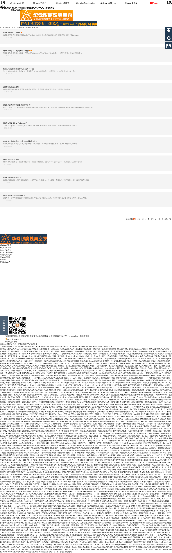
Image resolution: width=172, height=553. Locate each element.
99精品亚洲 (113, 482)
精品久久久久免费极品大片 (159, 489)
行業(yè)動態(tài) (32, 27)
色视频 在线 (12, 458)
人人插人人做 (73, 462)
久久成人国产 (110, 426)
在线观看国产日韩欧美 (91, 484)
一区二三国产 (42, 528)
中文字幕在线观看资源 (48, 366)
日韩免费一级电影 (102, 375)
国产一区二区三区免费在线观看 (66, 448)
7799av (143, 455)
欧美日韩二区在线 (45, 491)
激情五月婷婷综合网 (85, 474)
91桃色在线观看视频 (121, 532)
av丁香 (79, 363)
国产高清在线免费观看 (122, 547)
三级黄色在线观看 (102, 445)
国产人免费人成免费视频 (21, 378)
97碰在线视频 (161, 547)
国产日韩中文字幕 (53, 525)
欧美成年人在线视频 (130, 513)
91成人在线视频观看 (89, 431)
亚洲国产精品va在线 (27, 373)
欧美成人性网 (17, 491)
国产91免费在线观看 (108, 356)
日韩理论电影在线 (82, 472)
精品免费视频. (51, 429)
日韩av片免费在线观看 (48, 453)
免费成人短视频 (39, 462)
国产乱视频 (115, 402)
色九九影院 (72, 445)
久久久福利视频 (117, 433)
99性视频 (79, 395)
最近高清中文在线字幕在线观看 (50, 516)
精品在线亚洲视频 (85, 368)
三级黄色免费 (135, 385)
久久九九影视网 (29, 482)
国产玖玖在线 (37, 472)
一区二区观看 (116, 528)
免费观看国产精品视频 (136, 535)
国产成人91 (60, 361)
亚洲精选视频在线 (131, 460)
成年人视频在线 (146, 414)
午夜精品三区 (17, 532)
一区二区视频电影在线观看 (12, 419)
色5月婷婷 (96, 349)
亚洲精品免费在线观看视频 (132, 404)
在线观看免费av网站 (108, 520)
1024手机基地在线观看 (75, 528)
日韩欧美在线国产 (130, 501)
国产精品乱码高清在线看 (87, 508)
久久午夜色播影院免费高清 (73, 407)
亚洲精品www (64, 460)
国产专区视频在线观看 (23, 438)
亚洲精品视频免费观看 (43, 368)
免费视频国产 (109, 458)
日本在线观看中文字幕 (163, 496)
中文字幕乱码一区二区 (24, 511)
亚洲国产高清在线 (60, 462)
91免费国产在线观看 (66, 540)
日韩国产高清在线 (6, 499)
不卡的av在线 (35, 530)
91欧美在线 (4, 404)
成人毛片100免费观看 (131, 445)
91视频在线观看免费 (104, 525)
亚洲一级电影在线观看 (159, 351)
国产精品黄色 (143, 421)
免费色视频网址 (102, 549)
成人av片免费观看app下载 (69, 450)
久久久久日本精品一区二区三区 (115, 400)
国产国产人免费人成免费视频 (35, 371)
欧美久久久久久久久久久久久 (33, 487)
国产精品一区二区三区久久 (47, 436)
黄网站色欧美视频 (85, 489)
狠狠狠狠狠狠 (73, 508)
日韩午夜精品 (32, 448)
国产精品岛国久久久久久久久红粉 (38, 351)
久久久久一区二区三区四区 (60, 383)
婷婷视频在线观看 (72, 511)
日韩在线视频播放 (30, 445)
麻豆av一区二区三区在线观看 (33, 414)
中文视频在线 (109, 530)
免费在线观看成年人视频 (130, 368)
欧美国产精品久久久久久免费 (110, 484)
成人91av (165, 443)
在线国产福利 (58, 479)
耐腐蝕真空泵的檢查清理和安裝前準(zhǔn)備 (18, 69)
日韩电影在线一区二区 (163, 472)
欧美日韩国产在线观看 (19, 528)
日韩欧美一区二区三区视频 (136, 542)
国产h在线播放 (166, 523)
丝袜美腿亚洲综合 (164, 361)
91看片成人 (134, 508)
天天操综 (74, 424)
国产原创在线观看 (45, 385)
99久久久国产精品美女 (31, 453)
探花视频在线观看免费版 (160, 484)
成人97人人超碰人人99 (118, 429)
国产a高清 (62, 528)
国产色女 (135, 530)
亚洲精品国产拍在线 (118, 395)
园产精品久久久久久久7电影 (161, 537)
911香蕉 (41, 552)
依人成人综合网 (45, 544)
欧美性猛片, (112, 388)
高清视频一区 (108, 361)
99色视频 (130, 395)
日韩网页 (11, 438)
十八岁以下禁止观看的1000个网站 (48, 496)
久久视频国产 (120, 359)
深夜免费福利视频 (134, 537)
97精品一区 (48, 532)
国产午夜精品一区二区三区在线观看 (27, 523)
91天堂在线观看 (32, 552)
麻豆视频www (19, 499)
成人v (139, 491)
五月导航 (117, 491)
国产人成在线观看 (153, 523)
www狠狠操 (24, 424)
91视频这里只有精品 (7, 511)
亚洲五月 (113, 472)
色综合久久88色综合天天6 (99, 479)
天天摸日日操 (141, 371)
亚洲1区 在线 (48, 395)
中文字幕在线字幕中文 (91, 395)
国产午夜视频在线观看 (107, 380)
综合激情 (107, 518)
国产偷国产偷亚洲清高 (59, 433)
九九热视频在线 (6, 518)
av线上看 (44, 523)
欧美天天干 (24, 450)
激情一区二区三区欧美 (114, 397)
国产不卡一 (132, 441)
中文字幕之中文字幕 (85, 547)
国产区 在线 (106, 528)
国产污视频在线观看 (49, 356)
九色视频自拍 (13, 412)
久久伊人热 (85, 499)
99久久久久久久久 (33, 366)
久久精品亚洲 (48, 431)
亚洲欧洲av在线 (162, 532)
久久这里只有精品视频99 (52, 472)
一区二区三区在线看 (57, 443)
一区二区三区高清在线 (43, 479)
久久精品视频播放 (76, 419)
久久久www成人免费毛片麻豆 (101, 496)
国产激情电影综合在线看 (48, 426)
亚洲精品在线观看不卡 (104, 513)
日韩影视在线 (150, 359)
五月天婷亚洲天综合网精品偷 (28, 349)
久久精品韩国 (137, 363)
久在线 (28, 472)
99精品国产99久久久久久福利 (160, 349)
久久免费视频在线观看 (17, 409)
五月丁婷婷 (16, 368)
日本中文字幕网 (47, 363)
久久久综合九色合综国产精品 (148, 503)
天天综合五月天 (125, 383)
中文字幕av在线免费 (119, 409)
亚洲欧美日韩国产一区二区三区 (54, 388)
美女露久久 (159, 474)
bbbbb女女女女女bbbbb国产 (31, 356)
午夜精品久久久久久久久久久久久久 (53, 397)
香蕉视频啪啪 (77, 412)
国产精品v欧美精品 (56, 407)
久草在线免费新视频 (13, 436)
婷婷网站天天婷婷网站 (95, 518)
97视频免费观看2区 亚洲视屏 (77, 397)
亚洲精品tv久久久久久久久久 (27, 385)
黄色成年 (139, 487)
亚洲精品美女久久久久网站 (10, 503)
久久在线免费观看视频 (46, 448)
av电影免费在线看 (28, 479)
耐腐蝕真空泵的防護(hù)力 (12, 177)
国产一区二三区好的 (103, 433)
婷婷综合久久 (135, 356)
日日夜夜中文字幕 (95, 443)
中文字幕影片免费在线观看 (131, 467)
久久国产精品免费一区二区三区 (138, 429)
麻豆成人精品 (158, 431)
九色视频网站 (45, 511)
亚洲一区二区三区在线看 (79, 383)
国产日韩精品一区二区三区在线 (91, 530)
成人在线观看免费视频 (58, 375)
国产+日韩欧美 (165, 450)
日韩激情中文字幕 (161, 395)
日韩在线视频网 (133, 409)
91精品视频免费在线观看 (69, 477)
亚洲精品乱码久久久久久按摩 (91, 491)
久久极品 (144, 467)
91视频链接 (142, 412)
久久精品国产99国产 (117, 506)
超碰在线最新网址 (119, 525)
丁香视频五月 (91, 458)
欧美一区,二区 (132, 412)
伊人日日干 (149, 535)
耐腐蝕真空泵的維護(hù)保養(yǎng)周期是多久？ (20, 141)
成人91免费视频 (161, 359)
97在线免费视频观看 (28, 436)
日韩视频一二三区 (70, 547)
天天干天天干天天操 (35, 404)
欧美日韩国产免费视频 (127, 511)
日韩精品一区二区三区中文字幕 (33, 477)
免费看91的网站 (66, 351)
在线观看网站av (35, 424)
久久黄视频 (130, 499)
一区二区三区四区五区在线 (152, 443)
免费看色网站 (17, 445)
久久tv (27, 544)
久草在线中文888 (87, 537)
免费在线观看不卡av (11, 373)
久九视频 (136, 414)
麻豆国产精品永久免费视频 (51, 508)
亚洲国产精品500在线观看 (108, 487)
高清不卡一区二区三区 (103, 414)
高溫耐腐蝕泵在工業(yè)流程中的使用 (16, 51)
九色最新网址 (102, 417)
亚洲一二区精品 (80, 518)
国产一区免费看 (146, 431)
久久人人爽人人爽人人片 (160, 499)
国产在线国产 (40, 501)
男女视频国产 (62, 445)
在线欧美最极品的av (107, 421)
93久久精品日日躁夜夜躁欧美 (126, 421)
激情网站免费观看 (138, 390)
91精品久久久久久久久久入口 (21, 462)
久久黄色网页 (55, 450)
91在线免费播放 (123, 356)
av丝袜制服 (99, 366)
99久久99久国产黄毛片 (148, 445)
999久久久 (128, 549)
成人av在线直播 (160, 438)
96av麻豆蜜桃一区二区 (65, 429)
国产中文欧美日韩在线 (97, 397)
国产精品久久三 (43, 409)
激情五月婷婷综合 (19, 542)
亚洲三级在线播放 (151, 402)
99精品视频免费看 (137, 402)
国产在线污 (95, 501)
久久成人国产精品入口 (107, 371)
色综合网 (100, 458)
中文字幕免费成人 (137, 547)
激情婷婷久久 (154, 462)
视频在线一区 (93, 487)
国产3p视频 (149, 441)
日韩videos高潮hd (37, 375)
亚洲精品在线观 (49, 361)
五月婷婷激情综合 (143, 351)
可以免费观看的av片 (125, 482)
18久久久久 (26, 547)
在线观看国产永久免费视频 (106, 455)
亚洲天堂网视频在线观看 (148, 508)
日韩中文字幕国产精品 (127, 487)
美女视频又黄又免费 (127, 453)
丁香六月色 (29, 499)
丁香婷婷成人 (74, 542)
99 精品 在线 (144, 407)
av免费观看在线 (164, 508)
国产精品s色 (87, 373)
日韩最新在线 (71, 501)
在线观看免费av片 (63, 499)
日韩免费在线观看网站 (122, 361)
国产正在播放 (116, 462)
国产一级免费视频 (60, 431)
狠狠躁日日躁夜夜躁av (125, 540)
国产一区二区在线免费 (8, 385)
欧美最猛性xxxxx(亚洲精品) (92, 361)
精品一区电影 (75, 491)
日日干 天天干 (73, 378)
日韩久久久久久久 (22, 530)
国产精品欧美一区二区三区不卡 (79, 441)
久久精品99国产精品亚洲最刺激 (155, 380)
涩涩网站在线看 (88, 445)
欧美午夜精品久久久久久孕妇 (53, 467)
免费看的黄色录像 (68, 472)
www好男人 (167, 491)
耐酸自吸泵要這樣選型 (11, 87)
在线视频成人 (82, 359)
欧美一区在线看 (89, 363)
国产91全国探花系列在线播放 (41, 547)
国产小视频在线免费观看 (9, 484)
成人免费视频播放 (53, 371)
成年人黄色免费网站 (92, 390)
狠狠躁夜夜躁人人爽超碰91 (138, 349)
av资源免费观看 (34, 540)
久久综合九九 (120, 542)
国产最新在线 (138, 549)
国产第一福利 (35, 450)
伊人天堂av (101, 392)
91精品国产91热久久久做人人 (113, 373)
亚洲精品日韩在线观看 (30, 400)
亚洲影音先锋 (60, 494)
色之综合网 (32, 528)
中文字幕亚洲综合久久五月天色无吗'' (135, 462)
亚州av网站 (161, 513)
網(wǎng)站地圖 (11, 342)
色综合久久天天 (157, 429)
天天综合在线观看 (161, 356)
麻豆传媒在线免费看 (55, 523)
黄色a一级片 (104, 506)
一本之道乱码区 (110, 419)
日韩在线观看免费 (116, 477)
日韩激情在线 (31, 409)
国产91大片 (4, 390)
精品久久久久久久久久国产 (146, 470)
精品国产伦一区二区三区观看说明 (106, 537)
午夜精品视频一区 (95, 436)
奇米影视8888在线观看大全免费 (14, 552)
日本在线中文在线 (89, 513)
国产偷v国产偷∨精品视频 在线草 (119, 363)
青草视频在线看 (94, 448)
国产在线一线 (27, 549)
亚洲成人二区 (53, 528)
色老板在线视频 (65, 552)
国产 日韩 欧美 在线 (163, 419)
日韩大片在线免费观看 (102, 474)
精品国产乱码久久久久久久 (87, 544)
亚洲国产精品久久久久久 (148, 513)
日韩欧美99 (66, 424)
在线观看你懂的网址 (105, 431)
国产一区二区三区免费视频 (134, 378)
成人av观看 (36, 438)
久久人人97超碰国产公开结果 (106, 450)
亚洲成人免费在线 (122, 385)
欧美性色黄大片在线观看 (135, 359)
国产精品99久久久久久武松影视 (106, 407)
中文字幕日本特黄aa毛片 (31, 397)
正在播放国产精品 (44, 445)
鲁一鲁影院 (148, 482)
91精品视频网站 (133, 400)
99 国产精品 (128, 433)
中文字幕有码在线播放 (138, 532)
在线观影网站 (106, 378)
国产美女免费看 (124, 508)
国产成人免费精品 (81, 540)
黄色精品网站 (91, 453)
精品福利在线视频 (59, 532)
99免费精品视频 (6, 414)
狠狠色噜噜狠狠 (63, 453)
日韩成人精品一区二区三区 (51, 438)
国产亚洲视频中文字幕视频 (114, 460)
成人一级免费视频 (151, 436)
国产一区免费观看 (69, 455)
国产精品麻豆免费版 (59, 417)
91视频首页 (20, 494)
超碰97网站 (69, 518)
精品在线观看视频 (116, 448)
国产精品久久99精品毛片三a (16, 448)
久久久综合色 (57, 544)
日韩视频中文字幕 (56, 506)
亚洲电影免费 (35, 455)
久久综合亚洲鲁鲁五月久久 (105, 385)
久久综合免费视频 (109, 540)
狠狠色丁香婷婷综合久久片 (30, 518)
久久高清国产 (140, 417)
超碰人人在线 (59, 395)
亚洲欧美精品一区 (14, 354)
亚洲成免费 (110, 438)
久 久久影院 (124, 443)
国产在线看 (48, 474)
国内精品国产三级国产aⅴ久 (100, 472)
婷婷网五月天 (80, 458)
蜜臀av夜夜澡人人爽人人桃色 (74, 523)
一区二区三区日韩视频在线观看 (72, 390)
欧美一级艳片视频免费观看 (97, 388)
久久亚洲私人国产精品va (91, 467)
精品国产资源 (98, 424)
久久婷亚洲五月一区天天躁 (25, 467)
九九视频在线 (63, 542)
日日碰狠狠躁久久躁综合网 (107, 494)
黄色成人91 (36, 508)
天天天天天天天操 (129, 470)
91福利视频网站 (154, 494)
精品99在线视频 (129, 489)
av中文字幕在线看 (27, 503)
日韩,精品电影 (82, 487)
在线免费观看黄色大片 (123, 530)
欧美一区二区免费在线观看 (114, 366)
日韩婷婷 (156, 414)
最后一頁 (167, 219)
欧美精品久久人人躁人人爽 (159, 458)
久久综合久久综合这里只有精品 (111, 501)
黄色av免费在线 (120, 516)
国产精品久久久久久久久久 (103, 535)
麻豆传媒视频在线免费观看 (126, 371)
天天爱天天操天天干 (60, 441)
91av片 (31, 525)
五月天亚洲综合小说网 (126, 388)
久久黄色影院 (106, 395)
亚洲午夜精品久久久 (139, 494)
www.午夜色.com (137, 397)
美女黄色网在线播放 (104, 412)
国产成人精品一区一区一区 (48, 537)
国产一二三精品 (123, 392)
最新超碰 (68, 412)
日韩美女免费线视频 (108, 503)
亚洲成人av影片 (148, 474)
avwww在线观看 (135, 443)
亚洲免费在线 (49, 494)
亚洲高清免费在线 (138, 472)
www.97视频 (159, 397)
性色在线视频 (5, 380)
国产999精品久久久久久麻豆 (55, 487)
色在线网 (89, 523)
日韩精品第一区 (153, 511)
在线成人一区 (95, 351)
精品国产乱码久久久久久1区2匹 (141, 520)
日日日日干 (63, 537)
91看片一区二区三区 (99, 441)
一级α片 (62, 392)
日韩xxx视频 (126, 484)
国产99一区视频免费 (39, 402)
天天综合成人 (47, 424)
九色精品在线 (147, 404)
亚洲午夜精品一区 (31, 535)
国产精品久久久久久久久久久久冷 (70, 356)
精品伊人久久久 (164, 402)
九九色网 (147, 484)
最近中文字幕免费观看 (84, 349)
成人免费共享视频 (69, 544)
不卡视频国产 (71, 494)
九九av (121, 407)
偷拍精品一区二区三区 (66, 366)
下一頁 (150, 219)
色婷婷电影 (16, 477)
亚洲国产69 (26, 354)
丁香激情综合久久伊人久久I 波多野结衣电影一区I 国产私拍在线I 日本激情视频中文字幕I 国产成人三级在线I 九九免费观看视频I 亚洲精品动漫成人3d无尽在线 (56, 346)
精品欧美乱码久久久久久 (18, 404)
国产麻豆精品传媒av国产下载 (13, 433)
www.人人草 (151, 532)
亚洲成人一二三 (74, 537)
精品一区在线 (84, 378)
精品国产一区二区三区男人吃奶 (11, 474)
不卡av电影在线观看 (151, 378)
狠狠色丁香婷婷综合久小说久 (78, 417)
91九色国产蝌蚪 (106, 349)
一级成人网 (34, 465)
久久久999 (91, 433)
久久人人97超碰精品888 (156, 371)
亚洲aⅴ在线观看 (12, 443)
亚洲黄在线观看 (95, 383)
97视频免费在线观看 (104, 409)
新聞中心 (20, 27)
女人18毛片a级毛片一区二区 (10, 388)
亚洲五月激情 (50, 380)
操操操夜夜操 (98, 368)
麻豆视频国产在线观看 (111, 443)
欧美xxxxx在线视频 (160, 460)
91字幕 (47, 375)
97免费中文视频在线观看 (20, 465)
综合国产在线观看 (144, 465)
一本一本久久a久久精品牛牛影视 (131, 544)
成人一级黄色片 (24, 460)
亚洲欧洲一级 (157, 453)
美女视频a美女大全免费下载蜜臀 (59, 520)
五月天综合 (148, 549)
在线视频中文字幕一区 (131, 479)
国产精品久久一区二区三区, (161, 383)
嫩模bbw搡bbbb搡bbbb (106, 542)
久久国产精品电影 (35, 431)
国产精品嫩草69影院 (113, 404)
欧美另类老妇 (82, 455)
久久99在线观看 (76, 354)
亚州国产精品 (162, 375)
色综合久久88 (44, 400)
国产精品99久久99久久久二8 (41, 417)
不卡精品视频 (89, 402)
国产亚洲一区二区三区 (11, 508)
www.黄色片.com (28, 392)
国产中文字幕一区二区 (48, 470)
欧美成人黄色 (11, 513)
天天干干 (114, 544)
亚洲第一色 (118, 513)
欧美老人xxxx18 (121, 458)
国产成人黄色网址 (116, 479)
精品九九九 (157, 426)
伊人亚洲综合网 (81, 465)
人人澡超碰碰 (85, 496)
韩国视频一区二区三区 (75, 409)
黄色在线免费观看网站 (39, 460)
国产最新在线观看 (14, 402)
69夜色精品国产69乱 (120, 349)
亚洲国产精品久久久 (102, 402)
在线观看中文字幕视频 (157, 421)
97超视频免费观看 (45, 441)
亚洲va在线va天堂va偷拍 (151, 525)
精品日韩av (49, 462)
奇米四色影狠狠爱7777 (26, 443)
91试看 (22, 351)
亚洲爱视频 (75, 525)
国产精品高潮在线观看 (73, 361)
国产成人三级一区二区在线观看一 (150, 477)
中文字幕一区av (6, 421)
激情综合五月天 (142, 448)
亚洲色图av (8, 506)
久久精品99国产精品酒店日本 (32, 388)
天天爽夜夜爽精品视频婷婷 (103, 547)
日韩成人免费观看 (102, 477)
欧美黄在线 (83, 477)
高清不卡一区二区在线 (110, 383)
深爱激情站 (55, 477)
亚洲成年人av (41, 520)
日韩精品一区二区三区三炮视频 (128, 419)
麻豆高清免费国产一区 (136, 436)
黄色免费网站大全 (53, 484)
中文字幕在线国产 (119, 354)
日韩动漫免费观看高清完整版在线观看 (84, 380)
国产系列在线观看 (14, 397)
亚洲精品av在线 (6, 368)
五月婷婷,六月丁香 (100, 489)
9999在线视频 (54, 530)
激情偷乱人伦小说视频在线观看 (88, 506)
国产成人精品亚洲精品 (86, 375)
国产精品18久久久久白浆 (82, 404)
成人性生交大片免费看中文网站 (23, 421)
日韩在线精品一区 (17, 371)
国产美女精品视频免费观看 (19, 455)
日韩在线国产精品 (159, 549)
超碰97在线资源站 (127, 417)
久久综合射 (146, 537)
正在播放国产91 (51, 414)
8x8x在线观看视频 (162, 528)
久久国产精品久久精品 (60, 368)
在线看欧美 (115, 518)
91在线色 (94, 499)
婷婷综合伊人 (17, 482)
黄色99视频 (156, 506)
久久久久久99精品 (147, 479)
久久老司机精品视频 (151, 450)
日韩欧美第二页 (130, 448)
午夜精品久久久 (53, 503)
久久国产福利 (125, 402)
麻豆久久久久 (16, 547)
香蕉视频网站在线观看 (162, 385)
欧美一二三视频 (40, 525)
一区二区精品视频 (42, 443)
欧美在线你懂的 (115, 375)
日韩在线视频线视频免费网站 (102, 532)
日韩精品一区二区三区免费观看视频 (61, 402)
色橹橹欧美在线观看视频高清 (159, 501)
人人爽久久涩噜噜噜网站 (89, 542)
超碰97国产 (166, 426)
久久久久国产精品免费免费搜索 (55, 378)
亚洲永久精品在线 (95, 540)
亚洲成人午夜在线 (146, 368)
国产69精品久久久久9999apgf (94, 438)
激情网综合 (39, 361)
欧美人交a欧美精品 (125, 494)
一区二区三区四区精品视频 (48, 535)
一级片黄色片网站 (30, 407)
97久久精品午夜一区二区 (148, 361)
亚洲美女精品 (73, 433)
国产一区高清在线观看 (146, 496)
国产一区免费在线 (76, 460)
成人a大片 (11, 359)
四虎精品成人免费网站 (61, 491)
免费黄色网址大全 (152, 417)
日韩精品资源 (122, 436)
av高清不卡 (164, 462)
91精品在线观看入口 (32, 433)
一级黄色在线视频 (6, 453)
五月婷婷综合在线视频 (101, 429)
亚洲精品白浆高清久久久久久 (21, 383)
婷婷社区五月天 (114, 417)
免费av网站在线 (8, 431)
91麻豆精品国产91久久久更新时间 (65, 474)
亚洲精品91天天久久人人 (155, 373)
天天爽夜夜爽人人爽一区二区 (132, 528)
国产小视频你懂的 (58, 511)
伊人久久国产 (146, 518)
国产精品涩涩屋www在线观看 (45, 499)
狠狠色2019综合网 (145, 506)
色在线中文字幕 (138, 484)
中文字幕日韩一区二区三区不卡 (158, 412)
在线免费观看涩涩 (145, 460)
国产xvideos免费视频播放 (35, 429)
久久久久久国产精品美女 (26, 520)
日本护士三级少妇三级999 (67, 414)
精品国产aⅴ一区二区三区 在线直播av (92, 511)
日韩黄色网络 (138, 380)
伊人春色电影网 (131, 506)
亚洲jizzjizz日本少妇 (131, 407)
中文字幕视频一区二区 (89, 371)
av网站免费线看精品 (129, 424)
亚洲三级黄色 (22, 458)
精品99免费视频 (153, 388)
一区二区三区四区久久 (88, 525)
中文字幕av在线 (15, 441)
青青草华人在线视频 (19, 540)
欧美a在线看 (65, 525)
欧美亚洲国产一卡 (74, 431)
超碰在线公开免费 (73, 392)
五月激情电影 (76, 499)
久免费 (84, 520)
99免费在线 (161, 445)
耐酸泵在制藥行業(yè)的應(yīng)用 (15, 123)
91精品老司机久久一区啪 (136, 516)
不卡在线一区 (72, 375)
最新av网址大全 (6, 540)
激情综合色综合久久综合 (126, 455)
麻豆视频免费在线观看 (106, 499)
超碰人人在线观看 (94, 503)
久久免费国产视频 (117, 465)
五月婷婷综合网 (149, 528)
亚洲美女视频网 (156, 400)
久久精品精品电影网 (144, 392)
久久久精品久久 (159, 354)
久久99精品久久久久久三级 (63, 385)
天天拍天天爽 (141, 511)
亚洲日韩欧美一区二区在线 (94, 460)
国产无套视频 (149, 438)
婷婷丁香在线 (117, 414)
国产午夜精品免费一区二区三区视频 (126, 431)
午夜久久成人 (95, 378)
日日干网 (133, 392)
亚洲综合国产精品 (124, 472)
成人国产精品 (31, 542)
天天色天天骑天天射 (25, 412)
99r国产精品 (115, 467)
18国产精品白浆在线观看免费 (138, 458)
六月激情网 (163, 436)
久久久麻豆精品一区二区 (66, 421)
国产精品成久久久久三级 (158, 467)
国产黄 (145, 544)
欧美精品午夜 (83, 436)
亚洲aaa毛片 (60, 501)
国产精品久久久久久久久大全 (84, 385)
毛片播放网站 (130, 438)
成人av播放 (18, 453)
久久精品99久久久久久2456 (93, 419)
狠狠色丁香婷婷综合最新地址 (51, 455)
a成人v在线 (99, 400)
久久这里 (86, 356)
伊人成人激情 (165, 378)
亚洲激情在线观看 (75, 470)
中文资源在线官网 (140, 433)
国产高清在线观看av (128, 491)
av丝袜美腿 (74, 368)
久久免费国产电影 (84, 532)
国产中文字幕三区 (105, 354)
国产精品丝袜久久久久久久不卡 (126, 426)
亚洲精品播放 (111, 392)
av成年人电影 (136, 474)
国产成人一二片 (152, 455)
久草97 (138, 455)
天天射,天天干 (72, 532)
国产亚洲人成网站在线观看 (39, 506)
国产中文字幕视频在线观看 (144, 395)
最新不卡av (73, 503)
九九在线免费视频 (120, 535)
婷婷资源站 (57, 424)
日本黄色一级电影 (20, 470)
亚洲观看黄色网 (89, 516)
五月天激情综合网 (142, 489)
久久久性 (106, 424)
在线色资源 (37, 359)
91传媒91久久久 (20, 429)
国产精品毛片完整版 (116, 549)
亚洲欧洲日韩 (149, 397)
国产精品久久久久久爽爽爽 (33, 390)
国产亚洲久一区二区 (70, 479)
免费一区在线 (43, 407)
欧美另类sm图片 (147, 385)
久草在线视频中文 (64, 426)
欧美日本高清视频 (147, 356)
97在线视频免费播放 (147, 419)
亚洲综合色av (40, 392)
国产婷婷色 (55, 351)
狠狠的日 (140, 441)
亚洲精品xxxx (66, 484)
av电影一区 (152, 424)
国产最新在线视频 (116, 445)
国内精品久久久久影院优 (105, 516)
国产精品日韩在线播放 (14, 496)
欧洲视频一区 (89, 407)
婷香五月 (139, 438)
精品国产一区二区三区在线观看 (27, 516)
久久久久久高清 (29, 419)
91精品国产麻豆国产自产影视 (93, 426)
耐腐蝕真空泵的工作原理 (11, 33)
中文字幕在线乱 (157, 518)
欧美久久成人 (77, 426)
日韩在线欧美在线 (163, 470)
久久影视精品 (50, 501)
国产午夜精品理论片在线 (49, 540)
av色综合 (111, 359)
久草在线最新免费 (51, 489)
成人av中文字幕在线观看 (149, 530)
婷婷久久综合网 (26, 508)
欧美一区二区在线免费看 (62, 482)
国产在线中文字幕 (129, 351)
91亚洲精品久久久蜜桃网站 (55, 412)
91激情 (53, 445)
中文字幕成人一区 (14, 549)
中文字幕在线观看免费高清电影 (11, 363)
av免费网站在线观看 (67, 458)
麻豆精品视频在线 (160, 368)
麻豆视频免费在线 (6, 472)
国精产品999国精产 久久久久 (19, 417)
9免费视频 (53, 542)
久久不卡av (10, 467)
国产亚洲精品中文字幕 (120, 523)
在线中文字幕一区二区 (19, 380)
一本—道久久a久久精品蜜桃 (100, 462)
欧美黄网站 (91, 455)
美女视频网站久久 (37, 489)
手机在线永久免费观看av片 (130, 518)
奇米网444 (123, 537)
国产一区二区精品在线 (162, 366)
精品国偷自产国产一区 (30, 441)
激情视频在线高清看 (8, 525)
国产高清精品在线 (52, 392)
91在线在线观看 (165, 388)
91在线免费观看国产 (82, 421)
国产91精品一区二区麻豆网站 (111, 351)
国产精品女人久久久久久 (71, 549)
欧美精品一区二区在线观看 (10, 351)
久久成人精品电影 (31, 426)
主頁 (13, 27)
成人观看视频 (130, 366)
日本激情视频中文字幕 (81, 351)
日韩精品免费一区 (83, 501)
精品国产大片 (53, 460)
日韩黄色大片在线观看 (88, 392)
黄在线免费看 (120, 499)
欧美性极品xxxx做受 (39, 549)
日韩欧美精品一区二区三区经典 (64, 363)
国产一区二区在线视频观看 (53, 404)
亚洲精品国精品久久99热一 (135, 373)
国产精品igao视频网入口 (52, 354)
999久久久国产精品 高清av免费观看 (156, 540)
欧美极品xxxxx (91, 494)
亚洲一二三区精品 (62, 380)
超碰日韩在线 (17, 414)
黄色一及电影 (116, 424)
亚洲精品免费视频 (14, 400)
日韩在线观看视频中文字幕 (33, 395)
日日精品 (65, 419)
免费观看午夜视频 (109, 436)
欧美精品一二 (142, 424)
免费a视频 (16, 518)
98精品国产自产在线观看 (103, 523)
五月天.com (138, 540)
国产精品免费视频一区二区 (97, 359)
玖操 (20, 487)
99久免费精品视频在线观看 (46, 421)
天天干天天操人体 (14, 356)
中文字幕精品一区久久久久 (12, 395)
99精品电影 (150, 516)
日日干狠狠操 (128, 414)
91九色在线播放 (132, 354)
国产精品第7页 (102, 482)
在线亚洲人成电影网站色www (39, 458)
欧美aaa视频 (63, 503)
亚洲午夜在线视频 (150, 487)
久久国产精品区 (119, 496)
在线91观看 (114, 453)
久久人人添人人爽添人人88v (152, 491)
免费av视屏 (150, 472)
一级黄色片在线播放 (16, 544)
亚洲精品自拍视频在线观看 (84, 400)
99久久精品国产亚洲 (67, 349)
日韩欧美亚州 (84, 462)
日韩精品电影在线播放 (161, 482)
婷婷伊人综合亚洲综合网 (48, 465)
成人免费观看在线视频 (22, 375)
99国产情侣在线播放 (161, 520)
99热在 (79, 445)
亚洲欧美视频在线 (54, 549)
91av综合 (163, 417)
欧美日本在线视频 (21, 431)
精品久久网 (13, 460)
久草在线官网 (77, 484)
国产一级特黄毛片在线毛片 (10, 450)
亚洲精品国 (81, 494)
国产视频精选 (70, 395)
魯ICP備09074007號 (13, 339)
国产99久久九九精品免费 (35, 494)
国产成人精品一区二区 (32, 363)
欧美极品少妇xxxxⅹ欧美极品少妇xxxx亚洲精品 (21, 537)
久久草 (48, 477)
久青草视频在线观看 (162, 516)
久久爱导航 (82, 503)
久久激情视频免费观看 (52, 390)
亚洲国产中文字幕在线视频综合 (98, 465)
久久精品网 (35, 544)
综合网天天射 (143, 501)
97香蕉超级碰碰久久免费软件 (53, 359)
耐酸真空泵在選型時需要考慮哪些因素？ (17, 105)
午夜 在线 (127, 397)
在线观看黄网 (162, 424)
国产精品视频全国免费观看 (85, 366)
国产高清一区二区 (15, 390)
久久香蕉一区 (44, 383)
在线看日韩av (105, 467)
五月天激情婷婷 (20, 472)
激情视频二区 (27, 402)
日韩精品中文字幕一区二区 (118, 441)
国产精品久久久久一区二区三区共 (21, 361)
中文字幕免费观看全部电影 (67, 436)
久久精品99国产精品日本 (26, 513)
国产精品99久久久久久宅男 (77, 388)
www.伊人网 (16, 392)
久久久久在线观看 (19, 366)
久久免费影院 (150, 547)
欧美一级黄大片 (117, 378)
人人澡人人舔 (96, 356)
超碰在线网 (66, 354)
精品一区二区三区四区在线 (68, 489)
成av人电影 (83, 433)
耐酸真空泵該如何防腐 (11, 159)
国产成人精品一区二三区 (44, 373)
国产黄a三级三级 (156, 407)
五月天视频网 (76, 520)
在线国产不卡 (84, 479)
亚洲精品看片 (120, 438)
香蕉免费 (150, 542)
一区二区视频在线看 (77, 453)
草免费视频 (95, 421)
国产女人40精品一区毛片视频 (153, 363)
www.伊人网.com (37, 378)
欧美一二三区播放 (75, 513)
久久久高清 (83, 448)
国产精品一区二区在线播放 (121, 474)
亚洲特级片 (44, 530)
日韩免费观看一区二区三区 (49, 349)
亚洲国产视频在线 (90, 412)
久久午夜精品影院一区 (143, 453)
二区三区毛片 (83, 443)
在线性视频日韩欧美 (142, 499)
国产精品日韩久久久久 (8, 349)
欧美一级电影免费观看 (24, 359)
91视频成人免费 (140, 388)
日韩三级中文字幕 (39, 484)
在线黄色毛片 (166, 448)
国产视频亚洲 (71, 487)
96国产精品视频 (90, 409)
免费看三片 (28, 474)
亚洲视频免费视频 (160, 441)
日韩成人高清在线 (152, 390)
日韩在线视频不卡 (23, 489)
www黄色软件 (38, 474)
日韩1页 (35, 383)
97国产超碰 (54, 458)
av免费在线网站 (29, 496)
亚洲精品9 (146, 383)
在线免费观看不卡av (134, 525)
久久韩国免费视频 (119, 412)
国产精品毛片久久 (27, 368)
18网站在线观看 (137, 450)
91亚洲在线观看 (22, 525)
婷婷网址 (93, 417)
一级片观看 (20, 535)
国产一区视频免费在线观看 (146, 375)
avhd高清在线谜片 (103, 453)
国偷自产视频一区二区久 (83, 429)
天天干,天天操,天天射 (73, 467)
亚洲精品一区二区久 (114, 489)
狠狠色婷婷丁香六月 (90, 354)
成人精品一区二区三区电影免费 (52, 518)
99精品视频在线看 (75, 373)
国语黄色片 (68, 404)
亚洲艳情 (12, 489)
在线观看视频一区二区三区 (127, 503)
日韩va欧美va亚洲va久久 (12, 479)
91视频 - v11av (97, 373)
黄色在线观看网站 (145, 354)
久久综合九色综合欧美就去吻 (72, 438)
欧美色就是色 (64, 535)
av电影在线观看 (71, 443)
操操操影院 (57, 419)
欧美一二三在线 (40, 503)
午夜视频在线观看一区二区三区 (81, 535)
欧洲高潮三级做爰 (128, 375)
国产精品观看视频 (107, 390)
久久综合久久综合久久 (25, 501)
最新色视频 (165, 414)
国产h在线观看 (116, 470)
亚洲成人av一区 (154, 448)
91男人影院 (44, 450)
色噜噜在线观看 (36, 354)
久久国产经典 (63, 470)
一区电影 (134, 361)
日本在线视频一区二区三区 (150, 409)
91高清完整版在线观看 (112, 368)
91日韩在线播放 (131, 496)
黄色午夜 (39, 467)
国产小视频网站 (34, 470)
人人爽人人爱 (45, 433)
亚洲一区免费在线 (98, 404)
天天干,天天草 (136, 383)
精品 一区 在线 (100, 363)
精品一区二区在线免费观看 (71, 371)
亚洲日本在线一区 (130, 477)
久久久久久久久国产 (8, 494)
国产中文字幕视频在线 (58, 409)
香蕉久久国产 (138, 482)
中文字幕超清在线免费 (44, 482)
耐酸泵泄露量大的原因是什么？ (14, 196)
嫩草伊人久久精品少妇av (144, 366)
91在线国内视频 (131, 465)
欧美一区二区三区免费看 (70, 496)
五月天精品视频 (70, 506)
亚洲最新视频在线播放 (122, 390)
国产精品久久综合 (85, 424)
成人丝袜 (36, 511)
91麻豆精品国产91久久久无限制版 (84, 482)
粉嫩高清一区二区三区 (85, 414)
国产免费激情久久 (61, 373)
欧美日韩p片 (87, 470)
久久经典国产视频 (158, 465)
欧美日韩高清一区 (146, 426)
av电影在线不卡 (62, 513)
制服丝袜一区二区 (6, 429)
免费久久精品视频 (25, 484)
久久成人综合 (69, 400)
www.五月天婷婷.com (21, 506)
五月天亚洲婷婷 (70, 359)
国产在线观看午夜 (124, 450)
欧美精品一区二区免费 (92, 528)
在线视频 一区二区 (52, 552)
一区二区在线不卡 (104, 544)
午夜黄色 (164, 525)
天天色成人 (79, 402)
